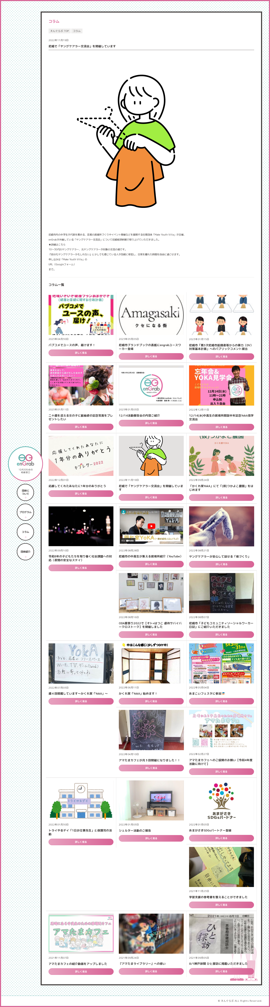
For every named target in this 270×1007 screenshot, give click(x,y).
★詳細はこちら (57, 244)
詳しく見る (81, 352)
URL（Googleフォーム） (62, 264)
